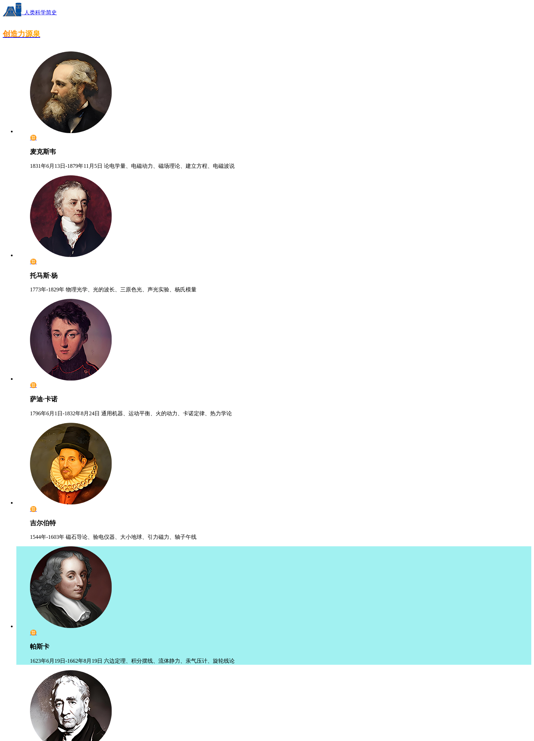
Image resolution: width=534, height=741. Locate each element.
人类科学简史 (30, 12)
